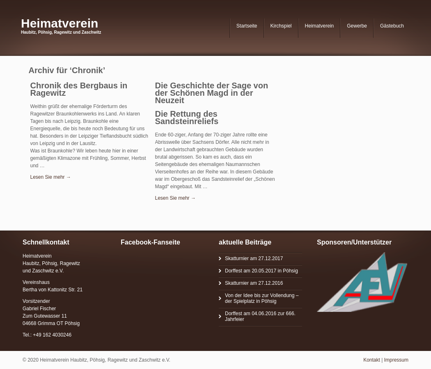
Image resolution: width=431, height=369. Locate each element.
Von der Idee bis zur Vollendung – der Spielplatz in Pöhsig (261, 298)
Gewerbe (357, 26)
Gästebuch (392, 26)
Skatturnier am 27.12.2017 (254, 258)
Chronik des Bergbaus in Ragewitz (79, 89)
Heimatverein (59, 23)
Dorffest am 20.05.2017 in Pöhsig (261, 271)
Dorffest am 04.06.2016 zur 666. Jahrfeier (260, 316)
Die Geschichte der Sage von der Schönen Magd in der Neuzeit (211, 93)
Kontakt (371, 360)
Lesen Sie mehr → (50, 177)
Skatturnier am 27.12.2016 (254, 283)
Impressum (396, 360)
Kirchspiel (281, 26)
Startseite (246, 26)
